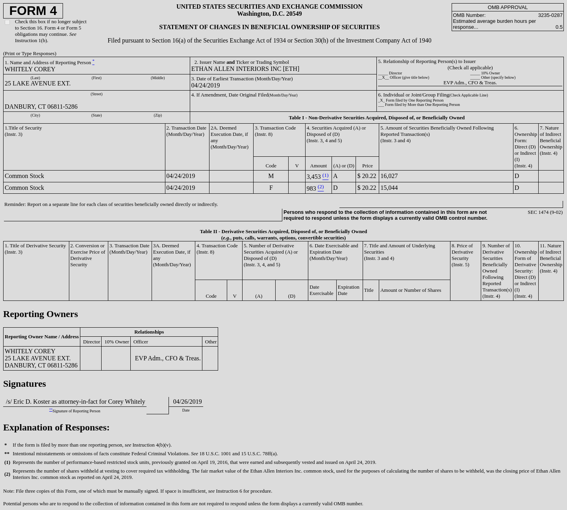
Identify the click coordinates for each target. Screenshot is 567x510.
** (50, 410)
